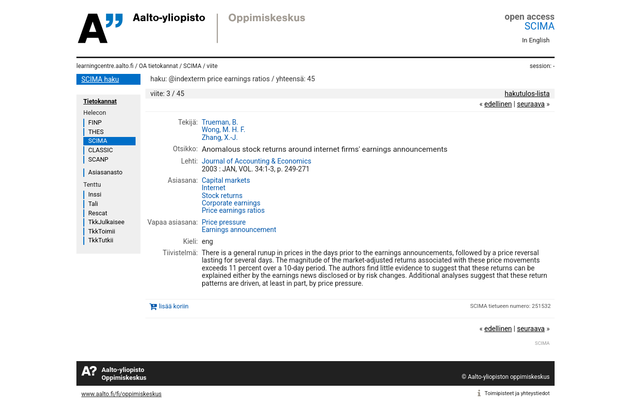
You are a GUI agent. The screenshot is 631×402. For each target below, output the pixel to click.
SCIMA (540, 26)
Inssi (94, 194)
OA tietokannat (158, 66)
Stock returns (222, 196)
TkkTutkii (100, 240)
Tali (93, 203)
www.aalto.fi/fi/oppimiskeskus (121, 394)
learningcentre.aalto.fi (105, 66)
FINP (95, 122)
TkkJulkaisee (106, 222)
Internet (213, 188)
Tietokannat (100, 101)
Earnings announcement (239, 230)
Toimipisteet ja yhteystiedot (517, 393)
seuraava (531, 104)
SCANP (98, 159)
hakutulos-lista (527, 94)
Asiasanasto (105, 172)
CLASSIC (100, 150)
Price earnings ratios (233, 210)
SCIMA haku (100, 79)
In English (536, 40)
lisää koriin (173, 306)
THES (96, 131)
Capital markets (226, 180)
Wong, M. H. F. (223, 130)
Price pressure (223, 222)
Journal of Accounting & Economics (256, 161)
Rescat (97, 213)
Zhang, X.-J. (220, 137)
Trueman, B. (220, 122)
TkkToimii (101, 231)
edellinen (498, 104)
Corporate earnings (231, 203)
